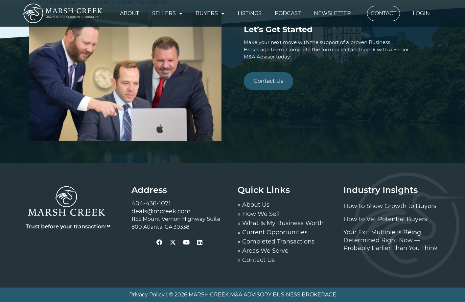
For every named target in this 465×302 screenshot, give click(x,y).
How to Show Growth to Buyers (389, 206)
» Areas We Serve (263, 250)
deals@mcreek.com (161, 211)
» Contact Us (256, 260)
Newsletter (332, 13)
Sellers (167, 13)
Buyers (210, 13)
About (129, 13)
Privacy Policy (147, 294)
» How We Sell (259, 214)
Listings (250, 13)
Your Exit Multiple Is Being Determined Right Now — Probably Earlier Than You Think (390, 240)
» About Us (253, 204)
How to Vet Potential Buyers (385, 219)
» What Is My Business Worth (281, 223)
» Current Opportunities (273, 232)
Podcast (288, 13)
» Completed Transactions (276, 241)
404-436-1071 (151, 203)
